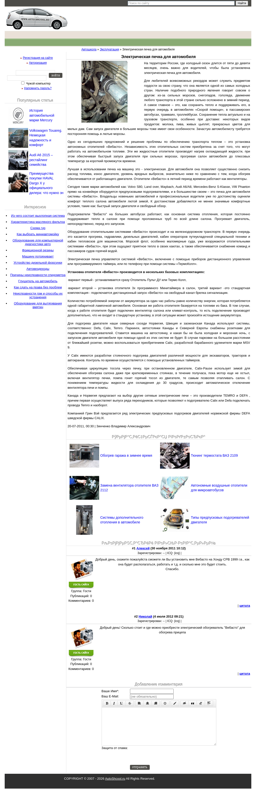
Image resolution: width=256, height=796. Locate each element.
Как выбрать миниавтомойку (38, 234)
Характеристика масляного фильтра (38, 222)
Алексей (143, 548)
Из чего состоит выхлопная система (38, 215)
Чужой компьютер (38, 83)
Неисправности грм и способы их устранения (38, 295)
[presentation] (167, 762)
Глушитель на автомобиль (37, 281)
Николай (145, 616)
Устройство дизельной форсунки (38, 262)
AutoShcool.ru (115, 786)
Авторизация (38, 63)
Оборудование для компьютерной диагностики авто (38, 242)
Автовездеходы (37, 269)
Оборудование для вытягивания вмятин (38, 305)
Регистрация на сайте (38, 58)
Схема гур (37, 228)
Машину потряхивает (38, 256)
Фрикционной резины (38, 250)
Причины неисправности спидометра (37, 275)
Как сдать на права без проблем (38, 287)
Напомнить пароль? (38, 88)
